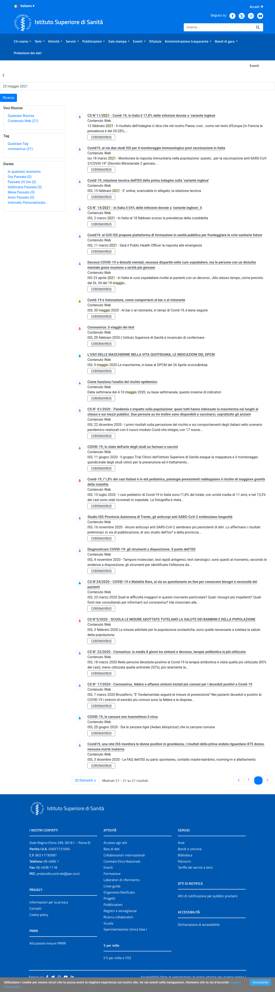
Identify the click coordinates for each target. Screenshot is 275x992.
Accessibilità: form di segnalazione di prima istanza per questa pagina (192, 977)
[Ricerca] (218, 27)
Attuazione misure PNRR (47, 943)
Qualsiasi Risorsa (21, 116)
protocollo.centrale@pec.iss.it (58, 873)
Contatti (35, 908)
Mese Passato (21, 192)
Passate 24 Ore (22, 182)
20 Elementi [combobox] (87, 780)
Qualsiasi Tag (18, 144)
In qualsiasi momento (24, 172)
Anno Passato (21, 197)
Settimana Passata (25, 187)
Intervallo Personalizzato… (28, 203)
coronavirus (20, 149)
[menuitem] (22, 41)
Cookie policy (38, 914)
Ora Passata (20, 177)
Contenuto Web (23, 121)
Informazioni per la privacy (48, 902)
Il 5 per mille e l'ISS (117, 957)
